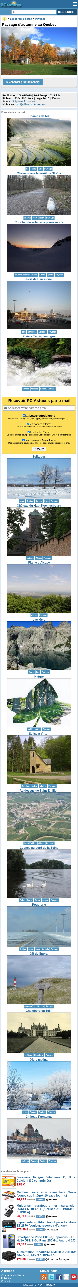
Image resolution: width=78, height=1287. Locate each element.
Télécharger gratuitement (23, 82)
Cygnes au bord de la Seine (39, 847)
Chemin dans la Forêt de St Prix (39, 173)
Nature (39, 676)
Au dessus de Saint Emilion (39, 790)
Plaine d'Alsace (39, 562)
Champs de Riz (39, 116)
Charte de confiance (12, 1275)
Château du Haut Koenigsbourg (39, 505)
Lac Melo (39, 619)
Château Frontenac (39, 1116)
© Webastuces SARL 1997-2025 (39, 1285)
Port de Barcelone (39, 279)
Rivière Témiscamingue (39, 336)
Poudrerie (39, 904)
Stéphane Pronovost (24, 101)
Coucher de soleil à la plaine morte (39, 222)
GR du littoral (39, 953)
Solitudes (39, 456)
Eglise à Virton (39, 733)
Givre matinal (39, 1059)
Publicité (6, 1278)
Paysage (48, 169)
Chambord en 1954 (39, 1010)
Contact (5, 1281)
